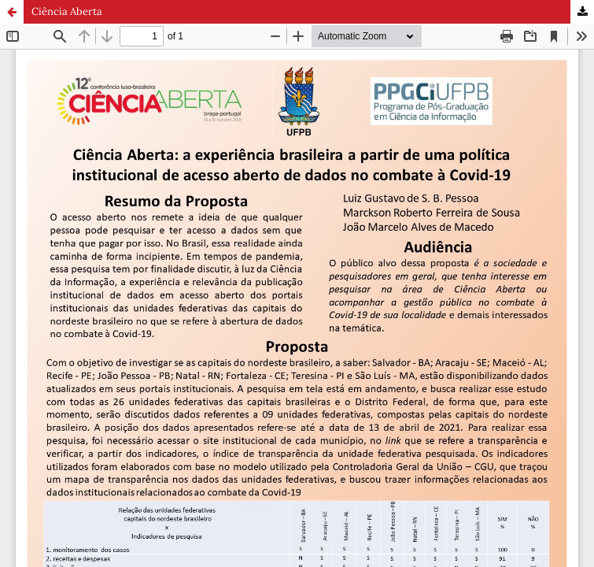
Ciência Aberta (66, 11)
